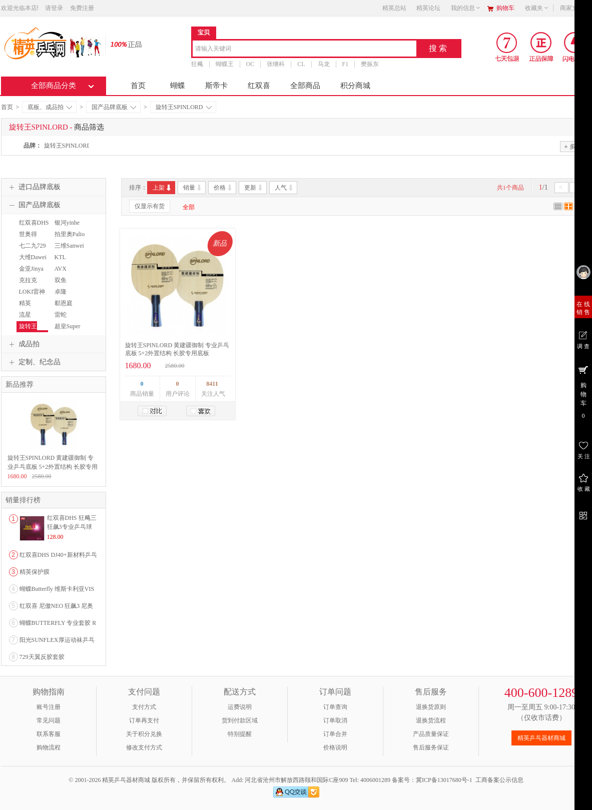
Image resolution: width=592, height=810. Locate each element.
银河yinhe (67, 222)
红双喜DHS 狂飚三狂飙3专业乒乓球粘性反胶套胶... (72, 526)
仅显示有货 (150, 206)
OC (250, 64)
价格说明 (335, 747)
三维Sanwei (69, 245)
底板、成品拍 (50, 107)
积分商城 (355, 86)
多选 (572, 146)
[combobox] (304, 49)
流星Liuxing (26, 319)
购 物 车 (583, 391)
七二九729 (32, 245)
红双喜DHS (34, 222)
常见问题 (49, 720)
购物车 (505, 8)
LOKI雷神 (32, 291)
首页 (138, 86)
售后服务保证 (431, 747)
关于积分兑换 (144, 733)
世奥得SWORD (27, 239)
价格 (223, 187)
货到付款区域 (240, 720)
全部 (189, 207)
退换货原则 (431, 706)
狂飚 (197, 64)
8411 (212, 383)
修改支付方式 (144, 747)
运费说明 (240, 706)
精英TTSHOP (28, 308)
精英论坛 (428, 8)
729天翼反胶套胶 (42, 656)
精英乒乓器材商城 (541, 737)
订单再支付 (144, 720)
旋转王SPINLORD (184, 107)
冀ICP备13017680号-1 (444, 779)
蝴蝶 (177, 86)
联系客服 (49, 733)
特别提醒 (240, 733)
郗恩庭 (64, 303)
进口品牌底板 (34, 187)
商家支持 (575, 8)
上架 (162, 187)
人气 (284, 187)
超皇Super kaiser (66, 331)
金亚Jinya (31, 268)
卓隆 (61, 291)
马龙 (324, 64)
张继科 (276, 64)
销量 (193, 187)
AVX (61, 268)
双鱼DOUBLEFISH (71, 285)
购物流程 (49, 747)
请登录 (54, 8)
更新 (254, 187)
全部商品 (305, 86)
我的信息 (466, 8)
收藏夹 (537, 8)
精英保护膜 (35, 571)
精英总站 (394, 8)
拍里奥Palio (70, 234)
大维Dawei (33, 257)
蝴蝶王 (225, 64)
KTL (60, 257)
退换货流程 (431, 720)
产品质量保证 (431, 733)
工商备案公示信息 (499, 779)
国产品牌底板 (114, 107)
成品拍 (23, 344)
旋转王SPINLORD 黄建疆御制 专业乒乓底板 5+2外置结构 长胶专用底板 (53, 466)
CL (301, 64)
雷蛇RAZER (62, 319)
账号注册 (49, 706)
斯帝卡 (216, 86)
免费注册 (82, 8)
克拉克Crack (27, 285)
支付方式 (144, 706)
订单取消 (335, 720)
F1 (345, 64)
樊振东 (370, 64)
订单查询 (335, 706)
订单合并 (335, 733)
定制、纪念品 (34, 362)
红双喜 (259, 86)
